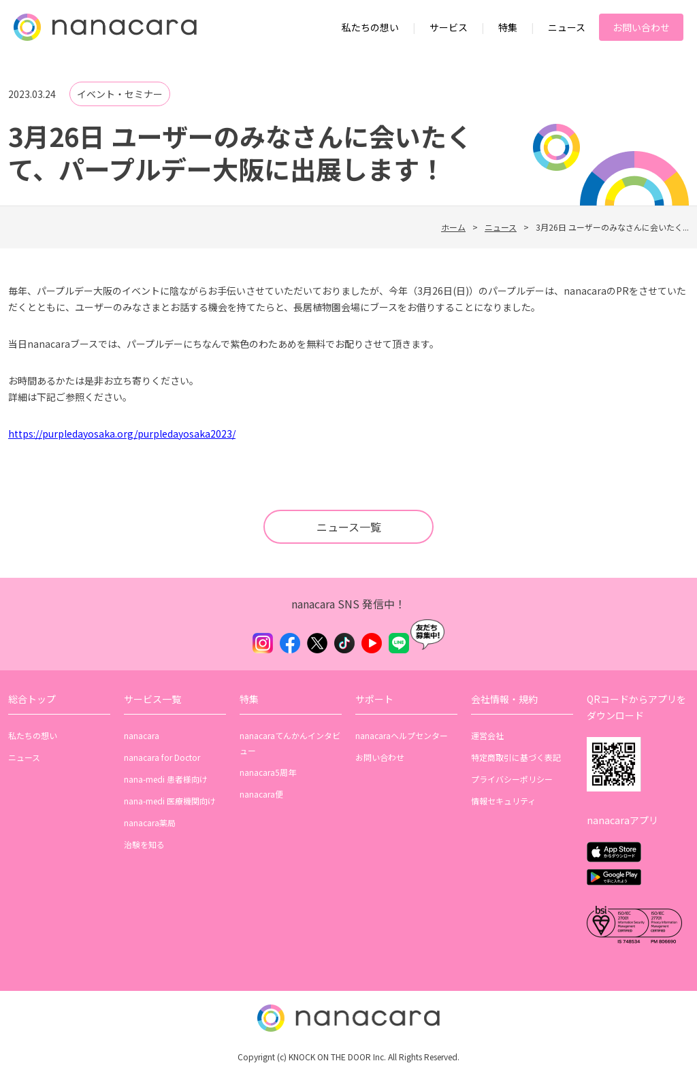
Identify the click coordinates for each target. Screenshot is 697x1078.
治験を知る (144, 844)
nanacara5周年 (268, 772)
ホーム (453, 227)
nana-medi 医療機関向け (170, 800)
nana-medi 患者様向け (166, 779)
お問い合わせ (641, 27)
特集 (507, 27)
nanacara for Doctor (162, 757)
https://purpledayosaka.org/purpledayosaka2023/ (122, 433)
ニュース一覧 (349, 527)
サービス (448, 27)
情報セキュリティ (503, 800)
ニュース (566, 27)
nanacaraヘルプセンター (401, 735)
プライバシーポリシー (512, 779)
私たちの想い (370, 27)
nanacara (141, 735)
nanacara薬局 (150, 822)
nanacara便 (261, 794)
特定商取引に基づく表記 (516, 757)
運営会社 (487, 735)
